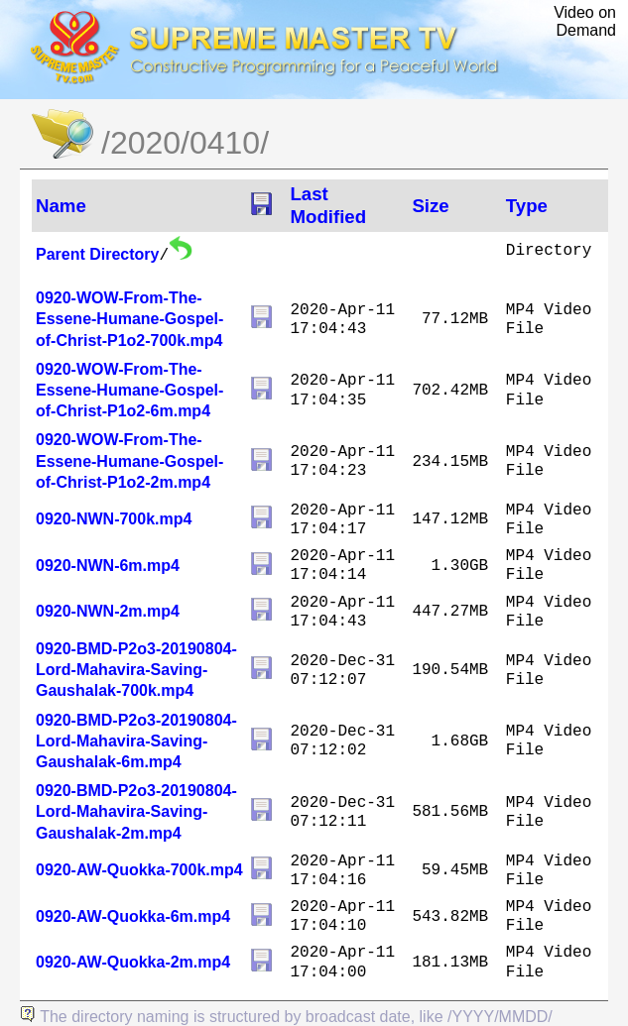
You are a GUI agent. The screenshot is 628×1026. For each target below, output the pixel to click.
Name (61, 205)
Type (527, 205)
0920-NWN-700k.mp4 (113, 519)
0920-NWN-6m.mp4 (108, 565)
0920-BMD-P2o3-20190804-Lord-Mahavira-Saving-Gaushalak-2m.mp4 (136, 811)
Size (430, 205)
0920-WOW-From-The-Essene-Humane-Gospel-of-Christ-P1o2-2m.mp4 (129, 460)
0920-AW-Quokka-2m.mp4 (133, 962)
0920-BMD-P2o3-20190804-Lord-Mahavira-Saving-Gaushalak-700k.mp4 (136, 669)
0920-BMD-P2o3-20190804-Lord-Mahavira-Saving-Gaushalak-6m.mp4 (136, 741)
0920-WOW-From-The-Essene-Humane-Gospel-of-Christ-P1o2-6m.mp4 (129, 390)
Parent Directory (98, 254)
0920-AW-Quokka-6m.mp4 (133, 916)
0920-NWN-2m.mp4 (108, 611)
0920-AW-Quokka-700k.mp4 (139, 869)
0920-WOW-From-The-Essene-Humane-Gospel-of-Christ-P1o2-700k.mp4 (129, 318)
